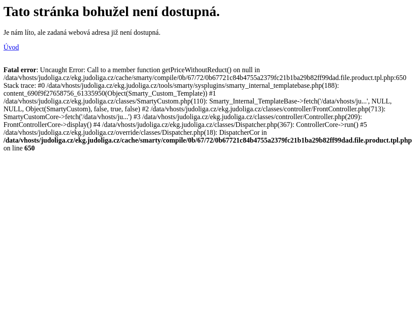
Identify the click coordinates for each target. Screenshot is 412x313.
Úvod (11, 47)
